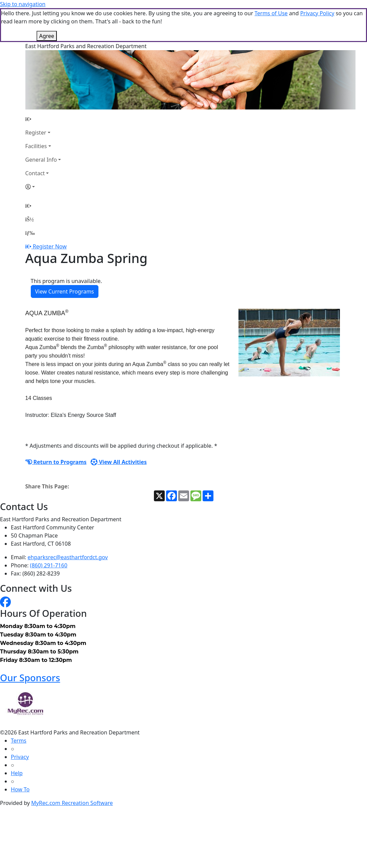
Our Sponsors (30, 644)
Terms (18, 706)
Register (35, 98)
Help (17, 739)
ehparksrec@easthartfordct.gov (68, 523)
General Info (41, 125)
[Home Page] (43, 85)
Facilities (36, 112)
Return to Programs (56, 428)
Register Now (50, 212)
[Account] (43, 153)
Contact (35, 139)
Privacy (20, 723)
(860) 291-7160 (48, 531)
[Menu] (30, 199)
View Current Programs (64, 257)
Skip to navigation (22, 4)
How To (20, 755)
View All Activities (119, 428)
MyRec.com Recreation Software (72, 769)
